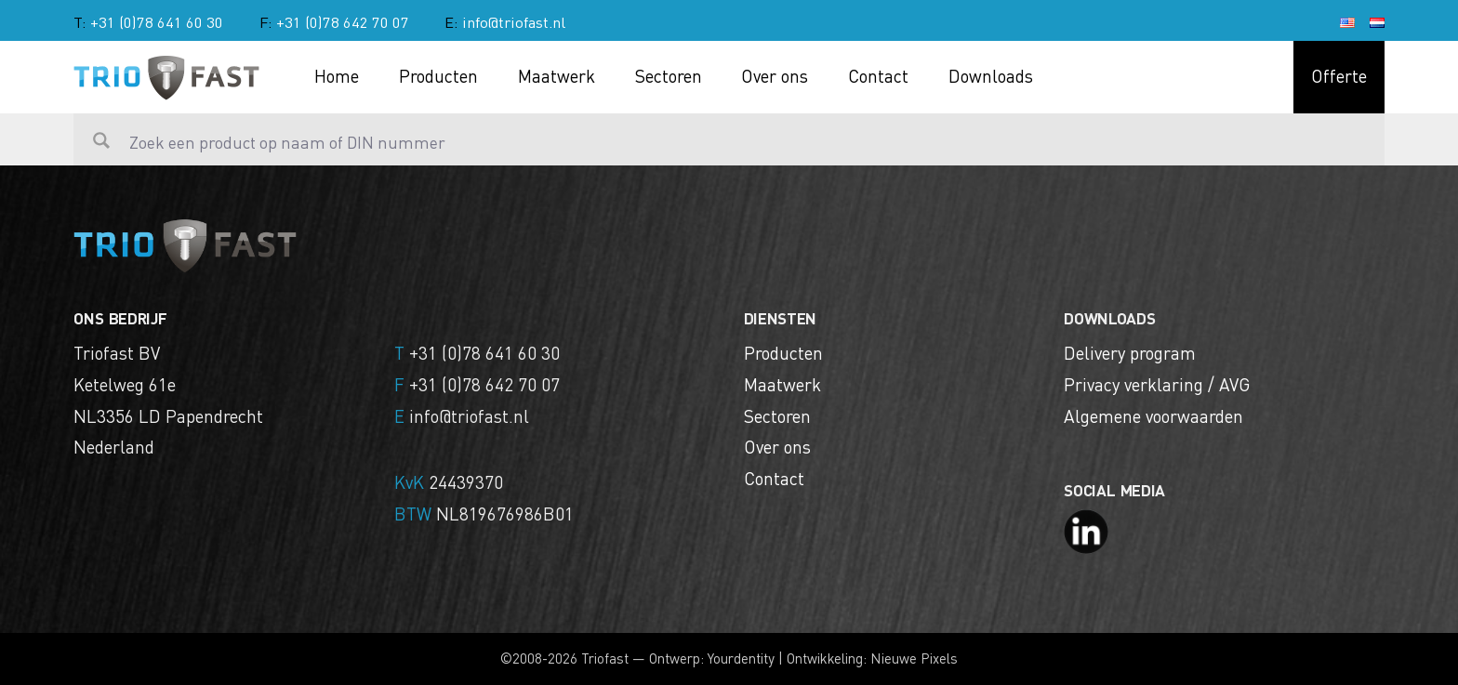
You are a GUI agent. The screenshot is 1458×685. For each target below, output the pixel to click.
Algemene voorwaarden (1153, 415)
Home (336, 75)
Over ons (774, 75)
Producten (438, 75)
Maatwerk (556, 75)
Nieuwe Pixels (914, 658)
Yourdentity (741, 658)
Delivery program (1130, 352)
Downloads (990, 75)
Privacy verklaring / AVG (1157, 384)
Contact (878, 75)
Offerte (1339, 75)
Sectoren (668, 75)
